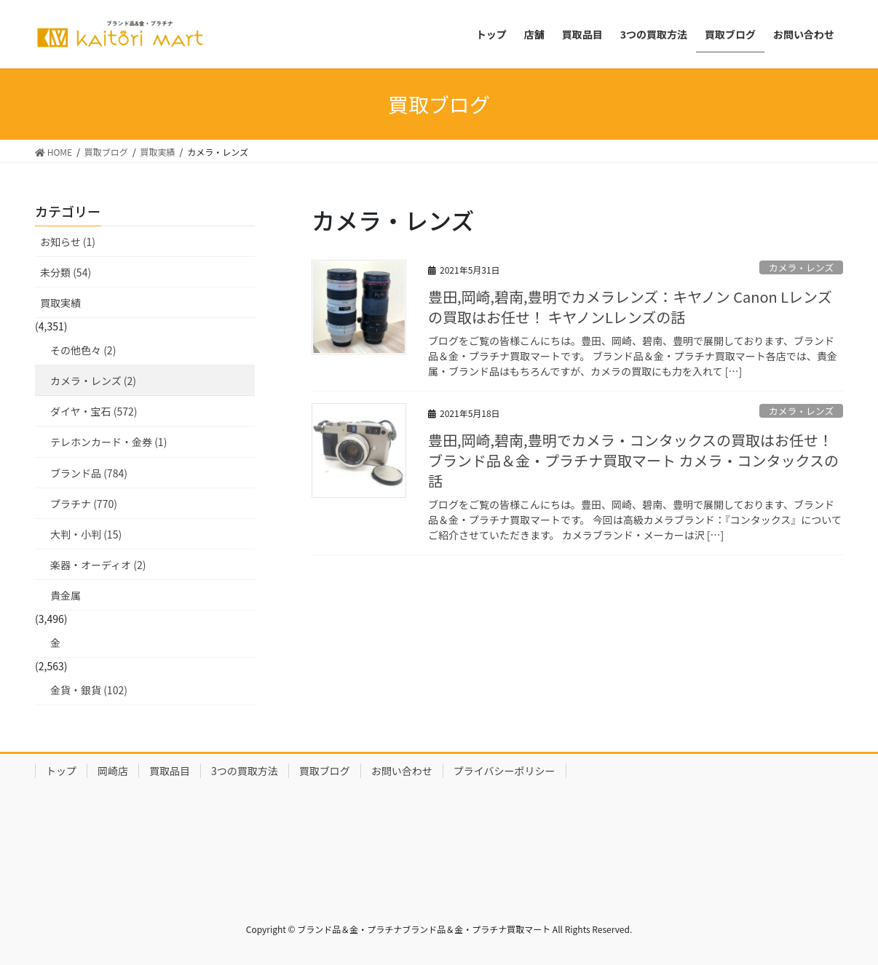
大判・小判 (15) (86, 534)
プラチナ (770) (83, 503)
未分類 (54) (65, 272)
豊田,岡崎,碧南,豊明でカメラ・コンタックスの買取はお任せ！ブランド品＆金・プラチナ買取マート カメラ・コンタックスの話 (633, 460)
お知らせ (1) (67, 241)
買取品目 (169, 770)
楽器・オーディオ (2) (98, 564)
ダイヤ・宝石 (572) (94, 411)
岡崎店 (113, 770)
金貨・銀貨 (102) (88, 690)
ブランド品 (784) (88, 473)
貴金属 (65, 595)
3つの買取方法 (244, 770)
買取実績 (60, 302)
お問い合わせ (401, 770)
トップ (61, 770)
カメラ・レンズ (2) (93, 380)
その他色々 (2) (83, 350)
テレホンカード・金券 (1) (108, 441)
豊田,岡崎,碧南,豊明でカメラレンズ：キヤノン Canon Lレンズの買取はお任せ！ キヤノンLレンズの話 (630, 306)
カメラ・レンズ (801, 267)
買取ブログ (324, 770)
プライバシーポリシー (504, 770)
